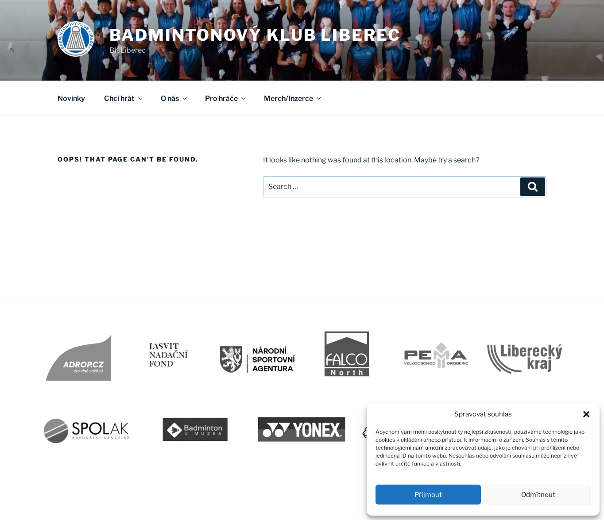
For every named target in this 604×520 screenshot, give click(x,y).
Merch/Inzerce (293, 98)
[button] (586, 414)
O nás (174, 98)
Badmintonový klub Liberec (255, 35)
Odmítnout (538, 495)
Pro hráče (226, 98)
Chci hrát (124, 98)
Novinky (71, 98)
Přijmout (428, 495)
